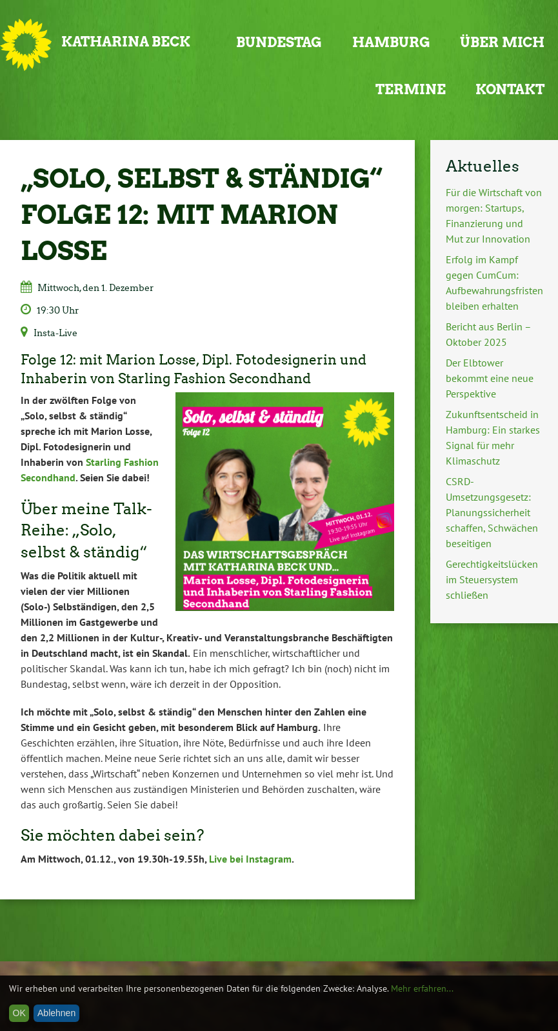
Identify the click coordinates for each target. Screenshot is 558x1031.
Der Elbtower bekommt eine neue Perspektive (489, 378)
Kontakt (509, 89)
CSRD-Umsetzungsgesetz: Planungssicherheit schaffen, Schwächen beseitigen (492, 512)
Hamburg (391, 42)
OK (19, 1013)
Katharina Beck (125, 42)
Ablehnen (56, 1013)
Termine (410, 89)
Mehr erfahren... (422, 988)
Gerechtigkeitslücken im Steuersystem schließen (492, 579)
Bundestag (279, 42)
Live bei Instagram (250, 858)
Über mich (502, 42)
